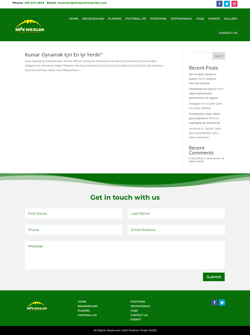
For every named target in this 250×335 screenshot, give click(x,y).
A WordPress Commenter (204, 158)
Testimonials (181, 18)
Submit (214, 277)
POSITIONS (137, 301)
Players (114, 18)
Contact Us (228, 33)
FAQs (200, 18)
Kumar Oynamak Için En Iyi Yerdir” (64, 54)
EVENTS (135, 319)
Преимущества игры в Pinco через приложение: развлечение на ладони (206, 93)
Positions (158, 18)
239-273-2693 (29, 2)
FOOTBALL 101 (87, 315)
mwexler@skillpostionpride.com (82, 2)
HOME (82, 301)
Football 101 (135, 18)
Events (214, 18)
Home (73, 18)
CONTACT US (139, 315)
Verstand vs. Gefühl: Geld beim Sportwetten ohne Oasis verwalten (205, 133)
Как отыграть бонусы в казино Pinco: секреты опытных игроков (202, 78)
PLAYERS (84, 310)
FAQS (134, 310)
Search (218, 56)
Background (93, 18)
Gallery (230, 18)
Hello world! (196, 161)
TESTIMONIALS (140, 306)
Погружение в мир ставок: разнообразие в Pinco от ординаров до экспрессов (205, 118)
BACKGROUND (88, 306)
